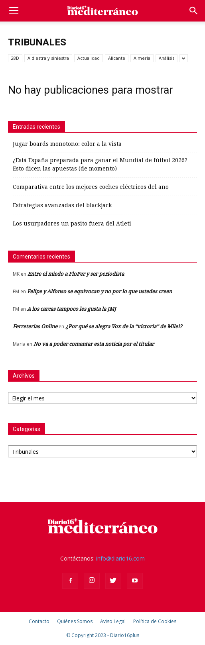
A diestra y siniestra (48, 58)
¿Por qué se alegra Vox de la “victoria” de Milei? (123, 326)
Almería (142, 58)
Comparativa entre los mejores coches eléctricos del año (91, 187)
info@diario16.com (120, 558)
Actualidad (88, 58)
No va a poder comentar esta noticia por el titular (94, 344)
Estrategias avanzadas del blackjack (62, 205)
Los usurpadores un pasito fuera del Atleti (72, 223)
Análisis (166, 58)
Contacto (39, 621)
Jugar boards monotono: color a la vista (67, 144)
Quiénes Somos (75, 621)
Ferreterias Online (35, 326)
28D (15, 58)
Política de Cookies (154, 621)
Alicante (116, 58)
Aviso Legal (113, 621)
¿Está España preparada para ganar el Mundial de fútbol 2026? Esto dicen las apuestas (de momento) (100, 164)
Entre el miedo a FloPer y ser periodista (76, 274)
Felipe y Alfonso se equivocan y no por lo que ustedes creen (99, 291)
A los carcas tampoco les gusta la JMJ (71, 309)
